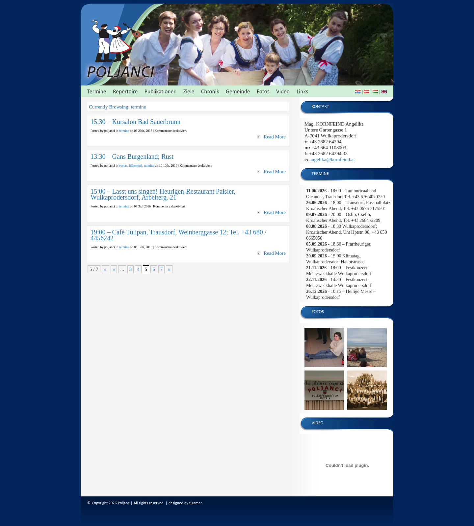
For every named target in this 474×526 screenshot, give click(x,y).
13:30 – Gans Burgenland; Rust (132, 156)
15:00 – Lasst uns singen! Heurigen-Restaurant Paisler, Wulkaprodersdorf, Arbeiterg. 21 (163, 194)
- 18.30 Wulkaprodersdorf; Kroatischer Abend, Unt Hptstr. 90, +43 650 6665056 (346, 232)
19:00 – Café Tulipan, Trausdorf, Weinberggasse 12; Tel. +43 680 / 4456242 (178, 235)
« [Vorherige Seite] (114, 269)
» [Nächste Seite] (169, 269)
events (123, 165)
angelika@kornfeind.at (332, 159)
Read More (275, 136)
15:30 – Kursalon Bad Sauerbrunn (135, 122)
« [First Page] (105, 269)
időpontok (136, 165)
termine (124, 130)
